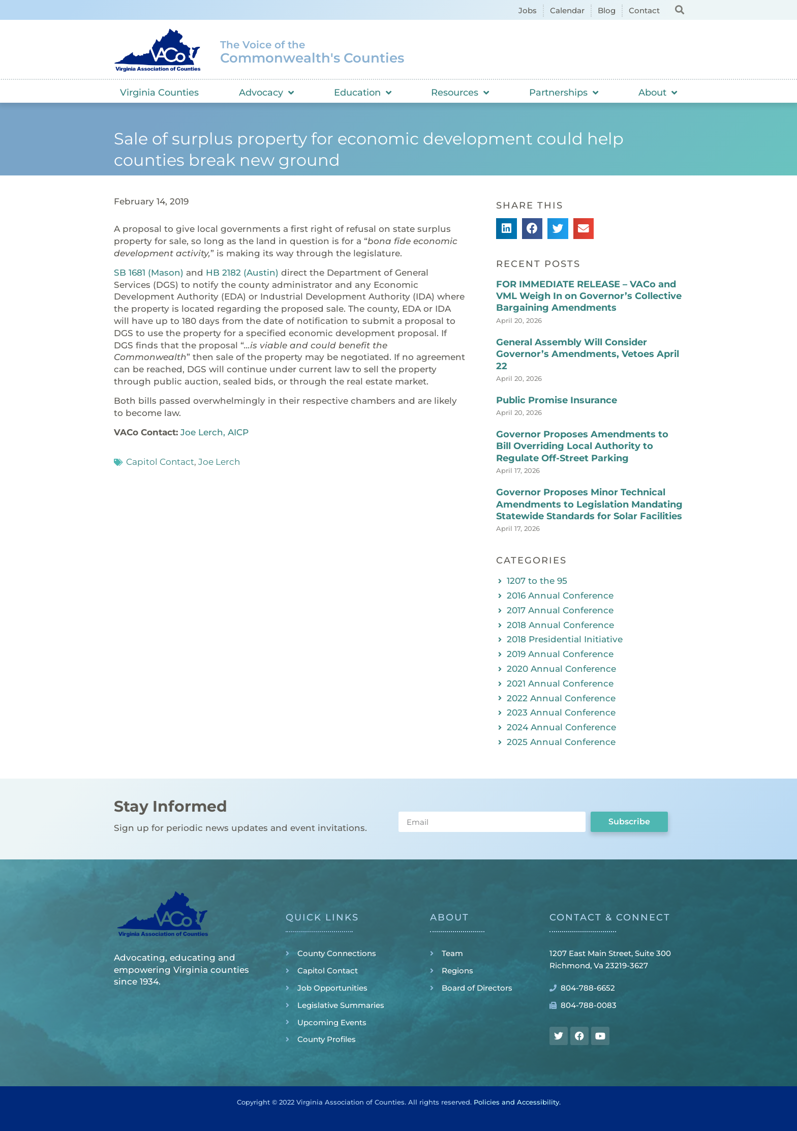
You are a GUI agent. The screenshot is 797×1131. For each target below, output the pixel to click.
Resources (460, 92)
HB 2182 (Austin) (242, 272)
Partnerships (563, 92)
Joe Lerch (219, 462)
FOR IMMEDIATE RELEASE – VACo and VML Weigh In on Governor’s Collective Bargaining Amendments (589, 296)
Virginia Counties (159, 92)
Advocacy (266, 92)
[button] (679, 9)
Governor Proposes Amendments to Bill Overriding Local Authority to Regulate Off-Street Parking (582, 446)
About (657, 92)
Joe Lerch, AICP (214, 432)
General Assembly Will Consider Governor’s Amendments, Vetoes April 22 (587, 354)
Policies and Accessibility (516, 1102)
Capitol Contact (160, 462)
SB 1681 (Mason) (148, 272)
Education (362, 92)
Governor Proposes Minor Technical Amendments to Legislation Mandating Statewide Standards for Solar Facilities (589, 504)
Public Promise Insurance (556, 400)
